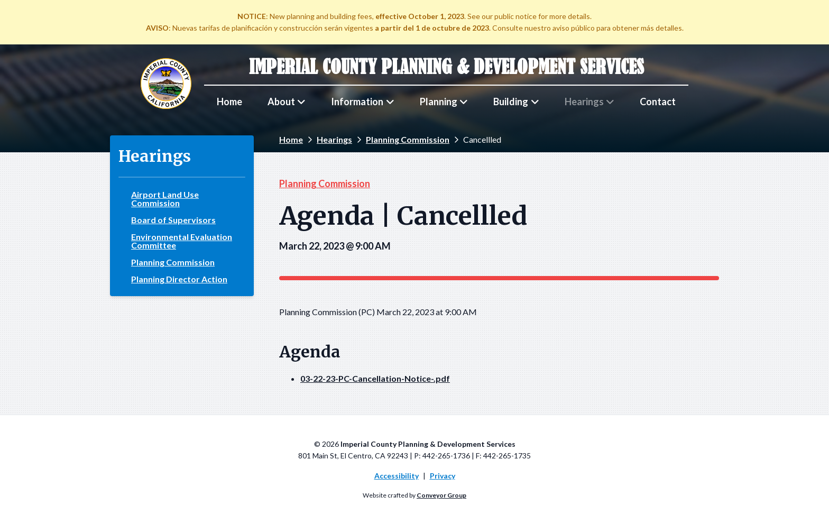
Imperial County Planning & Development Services (446, 66)
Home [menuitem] (229, 101)
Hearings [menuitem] (584, 101)
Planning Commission (407, 139)
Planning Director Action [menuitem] (179, 279)
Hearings (334, 139)
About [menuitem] (281, 101)
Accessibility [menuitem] (396, 475)
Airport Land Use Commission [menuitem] (165, 198)
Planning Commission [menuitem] (173, 262)
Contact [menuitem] (658, 101)
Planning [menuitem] (438, 101)
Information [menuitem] (357, 101)
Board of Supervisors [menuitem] (173, 220)
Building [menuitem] (510, 101)
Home (291, 139)
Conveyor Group (441, 495)
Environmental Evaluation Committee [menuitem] (181, 241)
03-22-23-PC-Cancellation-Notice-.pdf (375, 378)
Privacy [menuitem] (442, 475)
